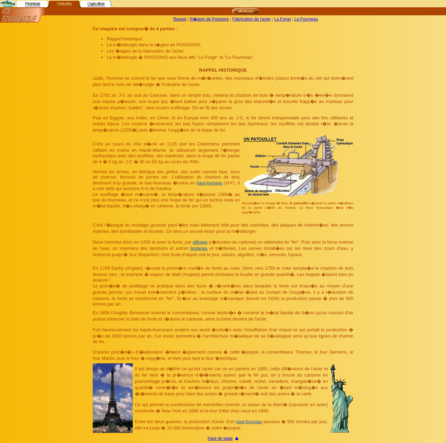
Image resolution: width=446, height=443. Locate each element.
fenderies (198, 248)
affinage (200, 242)
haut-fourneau (210, 183)
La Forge (282, 19)
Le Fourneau (306, 19)
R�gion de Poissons (209, 19)
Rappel (179, 19)
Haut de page (220, 438)
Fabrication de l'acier (251, 19)
